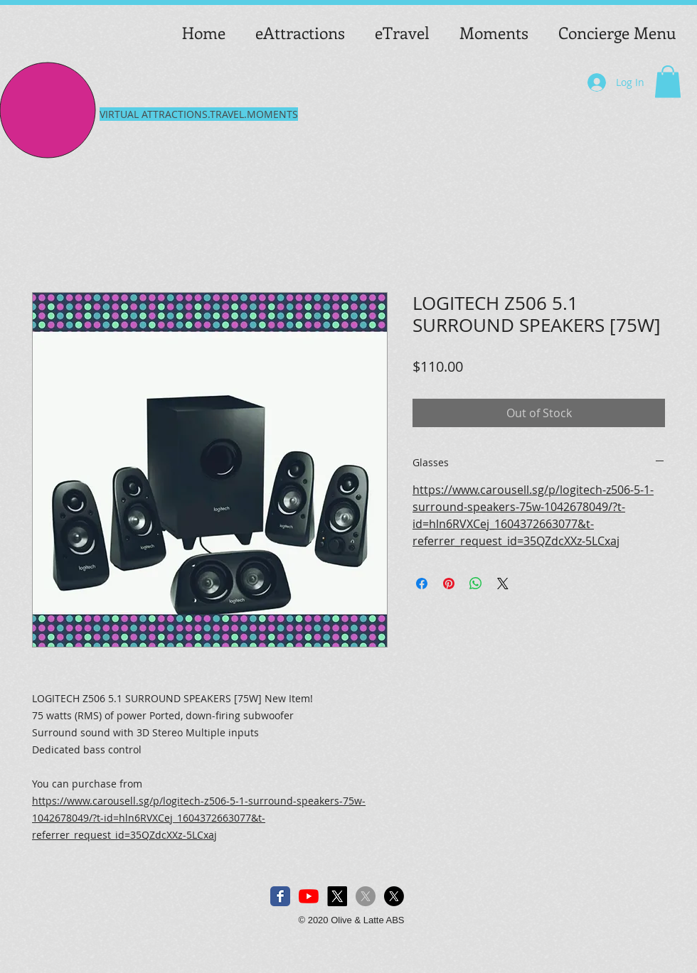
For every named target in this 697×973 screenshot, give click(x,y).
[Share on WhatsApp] (475, 583)
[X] (337, 896)
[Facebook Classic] (280, 896)
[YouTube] (309, 896)
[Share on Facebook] (421, 583)
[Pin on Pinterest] (448, 583)
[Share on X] (502, 583)
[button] (667, 81)
